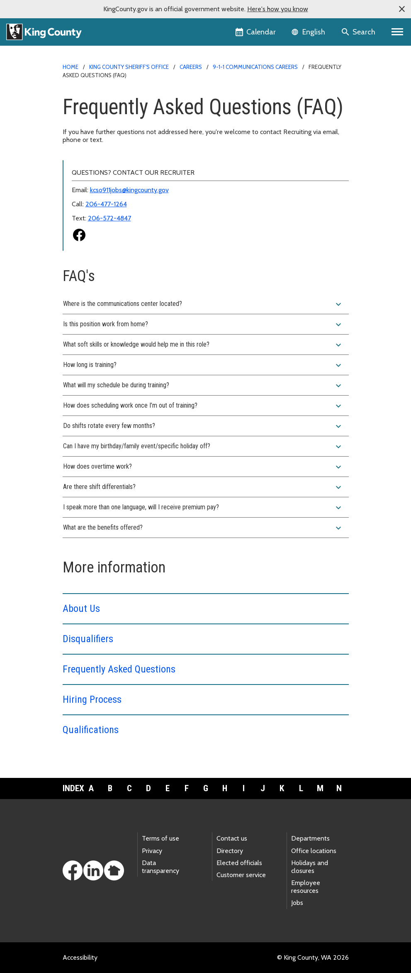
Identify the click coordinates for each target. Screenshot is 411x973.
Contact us (231, 838)
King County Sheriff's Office (129, 67)
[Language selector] (309, 32)
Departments (310, 838)
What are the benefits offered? (203, 528)
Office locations (313, 851)
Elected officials (239, 863)
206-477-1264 (106, 204)
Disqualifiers (88, 639)
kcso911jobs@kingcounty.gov (129, 190)
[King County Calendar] (256, 32)
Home (70, 67)
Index (72, 788)
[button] (402, 9)
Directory (229, 851)
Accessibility (80, 957)
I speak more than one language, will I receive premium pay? (203, 508)
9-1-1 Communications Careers (255, 67)
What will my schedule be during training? (203, 386)
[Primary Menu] (397, 32)
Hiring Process (92, 699)
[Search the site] (359, 32)
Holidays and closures (309, 867)
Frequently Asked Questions (119, 669)
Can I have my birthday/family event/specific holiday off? (203, 447)
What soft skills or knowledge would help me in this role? (203, 345)
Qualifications (91, 730)
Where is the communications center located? (203, 304)
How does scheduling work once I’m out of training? (203, 406)
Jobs (297, 903)
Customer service (241, 875)
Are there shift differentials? (203, 487)
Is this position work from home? (203, 325)
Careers (191, 67)
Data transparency (160, 867)
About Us (81, 608)
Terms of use (160, 838)
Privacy (152, 851)
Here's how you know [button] (277, 9)
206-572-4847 (109, 218)
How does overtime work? (203, 467)
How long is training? (203, 365)
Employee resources (305, 887)
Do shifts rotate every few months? (203, 426)
